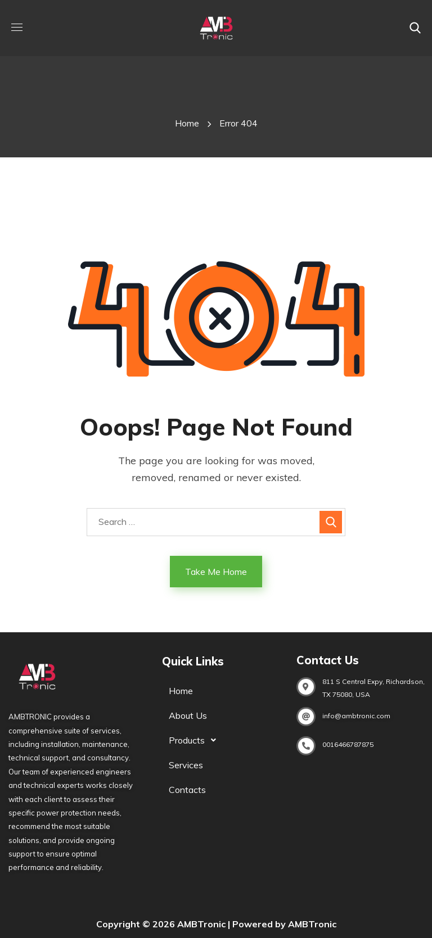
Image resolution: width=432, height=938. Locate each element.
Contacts (187, 789)
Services (186, 765)
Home (187, 123)
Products (195, 740)
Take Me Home (216, 571)
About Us (188, 715)
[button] (415, 28)
